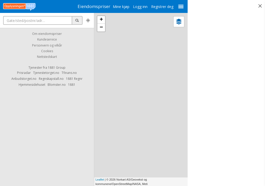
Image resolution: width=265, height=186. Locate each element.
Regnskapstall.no (51, 78)
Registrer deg (156, 6)
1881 (71, 84)
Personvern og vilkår (47, 45)
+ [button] (101, 20)
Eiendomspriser (90, 6)
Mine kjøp (114, 6)
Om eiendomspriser (47, 34)
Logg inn (134, 6)
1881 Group (56, 67)
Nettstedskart (47, 57)
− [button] (101, 28)
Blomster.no (57, 84)
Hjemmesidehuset (32, 84)
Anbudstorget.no (23, 78)
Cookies (47, 51)
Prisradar (24, 73)
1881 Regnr (74, 78)
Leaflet (99, 179)
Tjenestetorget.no (46, 73)
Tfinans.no (69, 73)
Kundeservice (47, 39)
